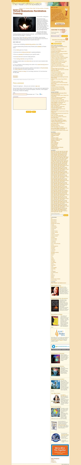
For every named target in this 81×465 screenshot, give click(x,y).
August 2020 (62, 164)
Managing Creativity (55, 252)
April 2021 (66, 161)
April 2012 (64, 194)
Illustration (15, 76)
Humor (52, 244)
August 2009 (62, 205)
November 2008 (61, 207)
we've (26, 37)
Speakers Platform (55, 140)
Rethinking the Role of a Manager (57, 56)
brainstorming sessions (30, 44)
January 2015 (62, 185)
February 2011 (56, 199)
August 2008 (62, 208)
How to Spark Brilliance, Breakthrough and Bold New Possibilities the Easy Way (59, 128)
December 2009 (54, 204)
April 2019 (64, 169)
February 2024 (59, 152)
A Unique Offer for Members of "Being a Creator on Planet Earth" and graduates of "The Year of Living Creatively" (59, 121)
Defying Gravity (54, 148)
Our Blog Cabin (55, 393)
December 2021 (56, 159)
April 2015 (64, 184)
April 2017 (64, 176)
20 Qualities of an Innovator (56, 63)
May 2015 (60, 184)
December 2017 (54, 174)
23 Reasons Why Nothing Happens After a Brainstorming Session (59, 52)
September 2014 (56, 187)
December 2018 (54, 171)
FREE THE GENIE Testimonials (57, 115)
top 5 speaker (53, 339)
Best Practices (54, 219)
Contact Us (26, 1)
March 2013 (53, 191)
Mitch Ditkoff (54, 282)
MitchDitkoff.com (56, 285)
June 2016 (55, 180)
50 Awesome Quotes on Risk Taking (58, 88)
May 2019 (60, 169)
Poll (52, 256)
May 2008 (60, 209)
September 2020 (56, 164)
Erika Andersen (54, 142)
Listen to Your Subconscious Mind (57, 64)
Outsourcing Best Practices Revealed (58, 62)
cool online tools (28, 61)
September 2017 (56, 175)
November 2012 (61, 192)
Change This (54, 145)
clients (17, 50)
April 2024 (66, 151)
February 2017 (56, 177)
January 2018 (62, 173)
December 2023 (54, 153)
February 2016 (56, 181)
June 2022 (60, 157)
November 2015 (61, 182)
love (17, 56)
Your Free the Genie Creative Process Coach (59, 130)
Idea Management (54, 246)
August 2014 (62, 187)
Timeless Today (54, 137)
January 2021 (64, 162)
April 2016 (64, 180)
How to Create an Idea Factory (57, 74)
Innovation (53, 247)
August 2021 (65, 160)
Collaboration (53, 225)
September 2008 (56, 208)
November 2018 (61, 171)
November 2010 (61, 200)
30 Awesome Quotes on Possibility (57, 99)
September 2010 (56, 201)
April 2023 (59, 155)
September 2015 (56, 183)
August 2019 (62, 168)
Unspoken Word (55, 135)
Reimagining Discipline (55, 125)
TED (52, 136)
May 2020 (60, 165)
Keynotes (53, 248)
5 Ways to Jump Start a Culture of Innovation (59, 57)
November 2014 (61, 186)
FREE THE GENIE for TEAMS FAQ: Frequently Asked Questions (58, 107)
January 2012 (62, 195)
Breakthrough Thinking (55, 223)
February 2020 (56, 166)
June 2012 (55, 194)
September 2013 (56, 190)
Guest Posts (53, 242)
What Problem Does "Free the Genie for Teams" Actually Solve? (58, 105)
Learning (52, 251)
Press (52, 257)
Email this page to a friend (60, 41)
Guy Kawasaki (54, 143)
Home (13, 1)
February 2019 (56, 170)
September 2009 (56, 205)
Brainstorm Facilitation (57, 366)
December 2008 (54, 207)
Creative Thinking (54, 232)
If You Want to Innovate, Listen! (57, 81)
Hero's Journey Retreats (55, 243)
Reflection (53, 259)
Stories (52, 263)
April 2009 (64, 206)
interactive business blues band (65, 435)
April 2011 (64, 198)
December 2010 (54, 200)
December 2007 (60, 210)
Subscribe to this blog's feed (60, 39)
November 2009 (61, 204)
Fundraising (53, 241)
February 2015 (56, 185)
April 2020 (64, 165)
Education (53, 237)
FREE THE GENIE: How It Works (57, 126)
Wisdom (52, 276)
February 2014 (56, 189)
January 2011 (62, 199)
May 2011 (60, 198)
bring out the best (26, 52)
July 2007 (60, 211)
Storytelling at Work (55, 133)
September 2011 (56, 197)
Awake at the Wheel (61, 425)
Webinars (53, 275)
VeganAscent (54, 146)
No (41, 94)
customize (20, 54)
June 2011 (55, 198)
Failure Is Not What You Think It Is (57, 59)
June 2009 (55, 206)
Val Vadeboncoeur (54, 272)
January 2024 (64, 152)
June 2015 (55, 184)
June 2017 (55, 176)
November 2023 (61, 153)
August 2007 (55, 211)
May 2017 (60, 176)
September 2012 (56, 193)
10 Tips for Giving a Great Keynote (57, 86)
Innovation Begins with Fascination (57, 68)
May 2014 (60, 188)
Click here (61, 287)
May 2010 (60, 202)
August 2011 (62, 197)
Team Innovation (56, 407)
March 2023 (64, 155)
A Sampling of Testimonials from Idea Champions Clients (58, 109)
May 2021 (61, 161)
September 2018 (56, 172)
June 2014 (55, 188)
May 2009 (60, 206)
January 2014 (62, 189)
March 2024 (53, 152)
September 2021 (60, 160)
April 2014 (64, 188)
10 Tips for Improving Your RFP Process (58, 58)
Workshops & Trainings (57, 353)
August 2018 (62, 172)
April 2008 (64, 209)
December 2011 (54, 196)
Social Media (53, 262)
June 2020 (55, 165)
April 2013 (66, 190)
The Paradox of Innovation (56, 50)
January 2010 (62, 203)
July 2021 (53, 161)
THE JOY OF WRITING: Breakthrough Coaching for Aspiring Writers (58, 98)
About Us (18, 1)
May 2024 (61, 151)
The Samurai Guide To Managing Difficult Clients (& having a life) (59, 93)
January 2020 (62, 166)
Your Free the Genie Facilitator (57, 118)
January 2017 (62, 177)
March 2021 (53, 162)
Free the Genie (44, 68)
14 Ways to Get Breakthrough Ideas (58, 73)
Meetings (53, 253)
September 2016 (56, 179)
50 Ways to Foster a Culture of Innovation (59, 61)
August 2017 (62, 175)
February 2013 (59, 191)
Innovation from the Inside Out (56, 54)
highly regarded (18, 69)
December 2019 (54, 167)
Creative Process (54, 230)
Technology (53, 268)
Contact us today (22, 71)
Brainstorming (53, 222)
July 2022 (55, 157)
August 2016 (62, 179)
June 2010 (55, 202)
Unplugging (53, 271)
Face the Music (54, 238)
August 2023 (62, 154)
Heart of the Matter (55, 134)
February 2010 (56, 203)
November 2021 (63, 159)
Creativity (53, 233)
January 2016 (62, 181)
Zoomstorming (54, 280)
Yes (37, 94)
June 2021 (57, 161)
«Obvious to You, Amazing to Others (26, 8)
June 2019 (55, 169)
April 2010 (64, 202)
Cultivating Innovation (57, 379)
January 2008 (53, 210)
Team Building (53, 267)
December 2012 (54, 192)
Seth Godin (53, 141)
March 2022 (55, 158)
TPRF (52, 266)
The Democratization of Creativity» (42, 8)
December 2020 (54, 163)
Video (52, 273)
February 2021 (59, 162)
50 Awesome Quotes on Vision (57, 75)
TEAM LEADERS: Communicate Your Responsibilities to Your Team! (58, 103)
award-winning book (42, 64)
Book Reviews (54, 220)
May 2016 (60, 180)
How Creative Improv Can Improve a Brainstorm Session (58, 124)
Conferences (53, 228)
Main (34, 8)
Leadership (53, 249)
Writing (52, 277)
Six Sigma (53, 261)
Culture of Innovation (55, 234)
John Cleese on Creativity (56, 71)
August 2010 (62, 201)
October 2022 (56, 156)
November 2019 (61, 167)
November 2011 (61, 196)
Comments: (15, 96)
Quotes (52, 258)
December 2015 (54, 182)
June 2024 (57, 151)
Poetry (52, 254)
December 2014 (54, 186)
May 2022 (64, 157)
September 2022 (62, 156)
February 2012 (56, 195)
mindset (39, 46)
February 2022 (61, 158)
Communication (54, 227)
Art (51, 218)
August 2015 (62, 183)
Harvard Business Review (57, 147)
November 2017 (61, 174)
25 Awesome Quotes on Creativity (57, 48)
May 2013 (62, 190)
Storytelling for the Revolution (59, 298)
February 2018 (56, 173)
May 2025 (53, 151)
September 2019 (56, 168)
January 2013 (64, 191)
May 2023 (55, 155)
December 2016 (54, 178)
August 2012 (62, 193)
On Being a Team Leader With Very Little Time (59, 100)
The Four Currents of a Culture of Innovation (59, 53)
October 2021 (53, 160)
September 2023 (56, 154)
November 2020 (61, 163)
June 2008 (55, 209)
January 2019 (62, 170)
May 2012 (60, 194)
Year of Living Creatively (55, 278)
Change (52, 224)
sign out (37, 86)
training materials (20, 58)
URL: (14, 92)
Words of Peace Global (56, 139)
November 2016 (61, 178)
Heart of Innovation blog (63, 395)
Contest (52, 229)
